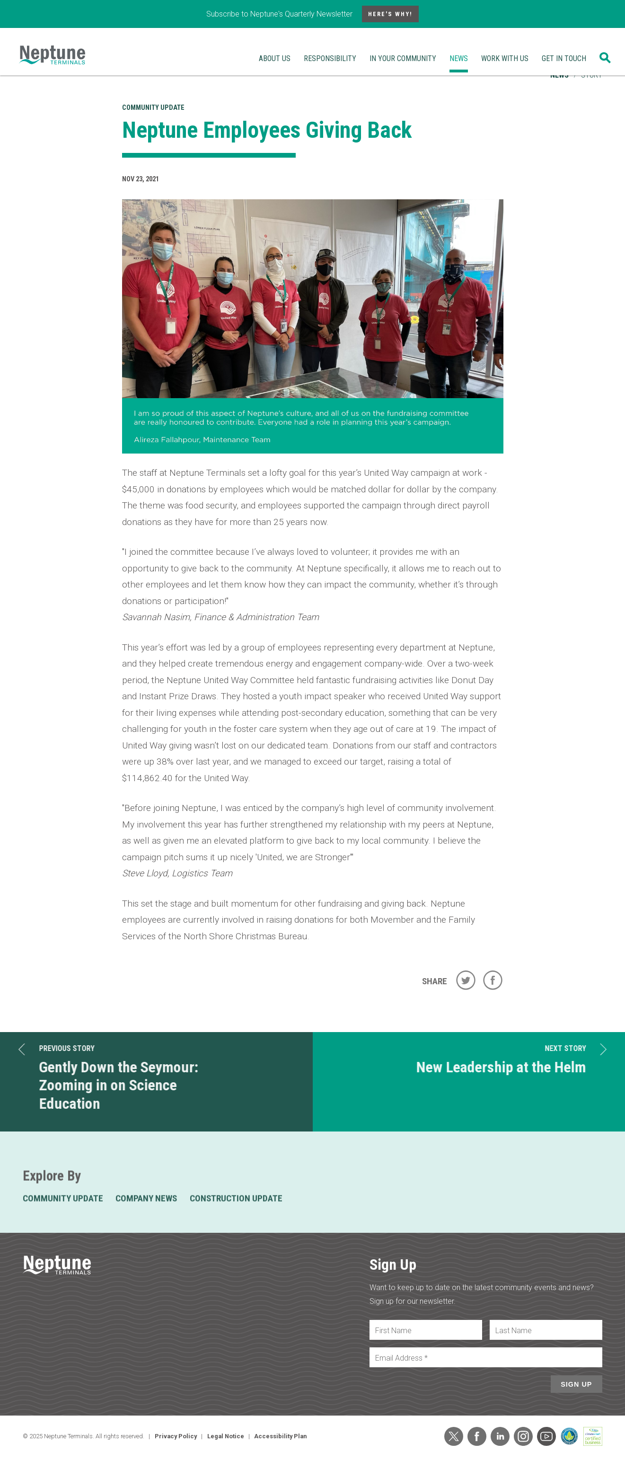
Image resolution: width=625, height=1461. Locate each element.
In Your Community (403, 58)
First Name (393, 1330)
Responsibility (330, 58)
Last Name (513, 1330)
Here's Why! (390, 14)
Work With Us (504, 58)
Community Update (153, 108)
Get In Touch (564, 58)
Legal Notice (225, 1436)
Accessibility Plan (280, 1436)
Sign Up (576, 1384)
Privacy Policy (176, 1436)
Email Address (401, 1358)
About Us (274, 58)
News (458, 58)
